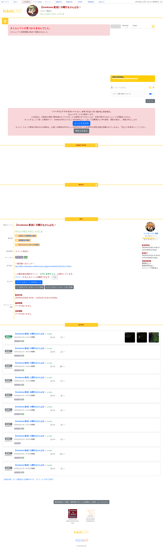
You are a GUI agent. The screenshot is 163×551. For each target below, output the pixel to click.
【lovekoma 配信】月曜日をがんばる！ (30, 436)
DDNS (80, 2)
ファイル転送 (37, 2)
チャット (48, 2)
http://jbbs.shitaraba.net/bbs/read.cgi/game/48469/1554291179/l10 (43, 266)
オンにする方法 (81, 123)
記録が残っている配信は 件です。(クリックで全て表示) (28, 479)
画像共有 (59, 2)
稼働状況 (156, 2)
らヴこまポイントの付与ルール (28, 282)
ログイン (19, 277)
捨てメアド (5, 2)
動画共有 (69, 2)
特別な (54, 14)
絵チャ (16, 2)
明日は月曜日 (45, 14)
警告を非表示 (81, 131)
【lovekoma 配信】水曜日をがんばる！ (30, 421)
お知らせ (101, 2)
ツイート (150, 101)
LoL (25, 257)
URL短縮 (138, 2)
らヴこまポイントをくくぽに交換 (59, 287)
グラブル (19, 257)
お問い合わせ (147, 2)
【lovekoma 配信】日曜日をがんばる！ (30, 348)
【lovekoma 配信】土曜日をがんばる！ (30, 377)
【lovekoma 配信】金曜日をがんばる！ (30, 392)
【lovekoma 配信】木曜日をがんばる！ (30, 334)
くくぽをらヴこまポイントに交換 (29, 287)
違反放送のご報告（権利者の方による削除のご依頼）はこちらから (81, 502)
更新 (55, 277)
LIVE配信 (26, 2)
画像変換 (91, 2)
